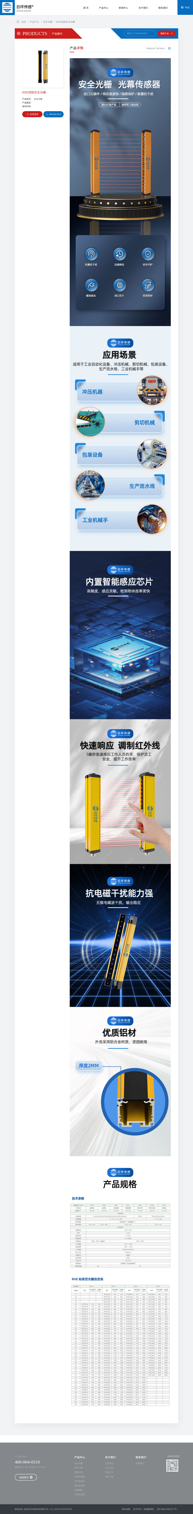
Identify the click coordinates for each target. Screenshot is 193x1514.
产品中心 (103, 7)
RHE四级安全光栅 (65, 22)
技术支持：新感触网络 (143, 1509)
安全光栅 (47, 22)
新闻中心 (123, 7)
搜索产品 (166, 33)
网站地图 (126, 1509)
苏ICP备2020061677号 (167, 1509)
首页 (23, 22)
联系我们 (163, 7)
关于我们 (143, 7)
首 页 (86, 7)
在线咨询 (32, 114)
